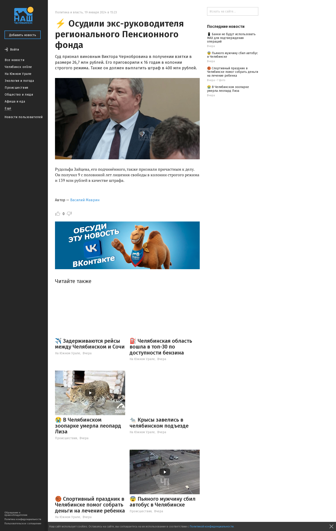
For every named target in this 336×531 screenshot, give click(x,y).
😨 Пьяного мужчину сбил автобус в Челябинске (162, 502)
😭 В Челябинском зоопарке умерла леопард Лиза (88, 426)
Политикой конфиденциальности (211, 526)
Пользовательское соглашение (22, 523)
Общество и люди (19, 94)
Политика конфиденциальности (22, 519)
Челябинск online (18, 67)
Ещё (8, 108)
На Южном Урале (18, 74)
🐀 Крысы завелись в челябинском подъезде (159, 423)
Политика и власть (69, 12)
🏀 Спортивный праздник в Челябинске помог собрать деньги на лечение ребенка (90, 505)
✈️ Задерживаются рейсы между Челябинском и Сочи (90, 344)
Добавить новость (22, 35)
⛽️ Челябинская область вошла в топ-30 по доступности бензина (161, 347)
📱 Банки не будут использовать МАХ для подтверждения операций (231, 38)
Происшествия (16, 88)
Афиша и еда (15, 101)
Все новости (14, 60)
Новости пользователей (23, 117)
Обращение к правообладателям (15, 513)
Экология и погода (19, 81)
